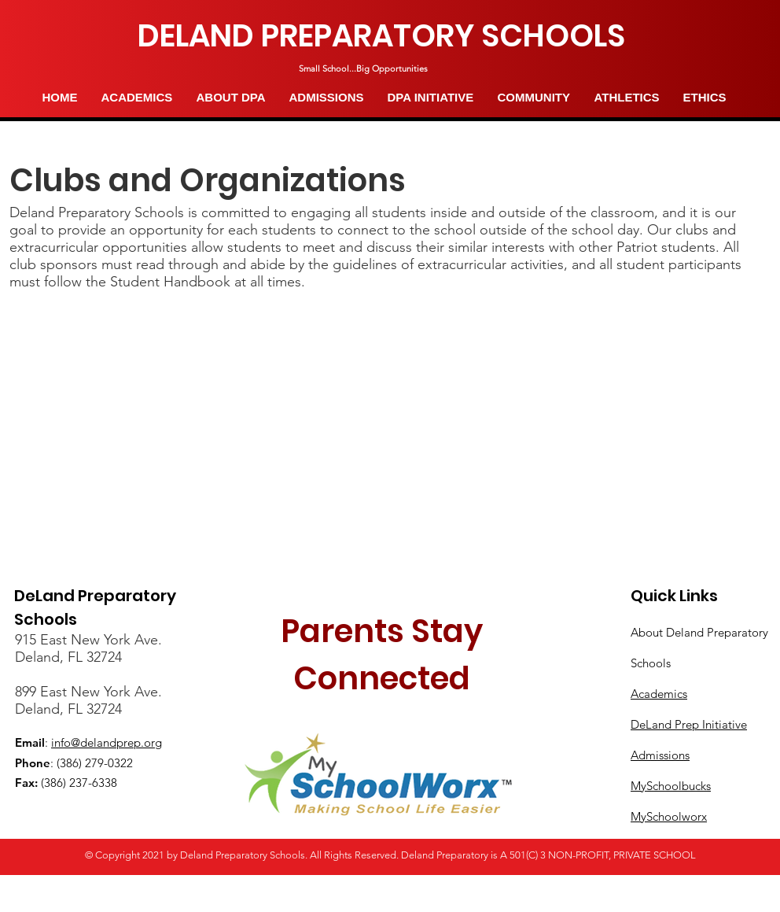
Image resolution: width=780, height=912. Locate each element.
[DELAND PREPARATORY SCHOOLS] (381, 36)
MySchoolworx (669, 816)
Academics (659, 693)
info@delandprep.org (106, 742)
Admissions (660, 755)
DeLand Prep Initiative (689, 724)
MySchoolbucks (671, 785)
